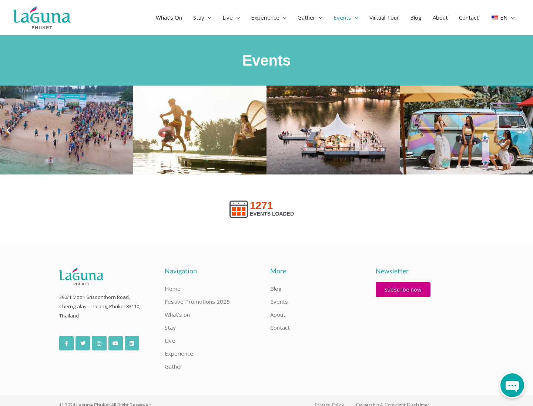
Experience (179, 353)
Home (173, 288)
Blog (276, 288)
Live (170, 340)
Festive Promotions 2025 (197, 301)
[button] (207, 17)
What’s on (177, 314)
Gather (173, 366)
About (277, 314)
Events (279, 301)
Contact (280, 327)
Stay (170, 327)
